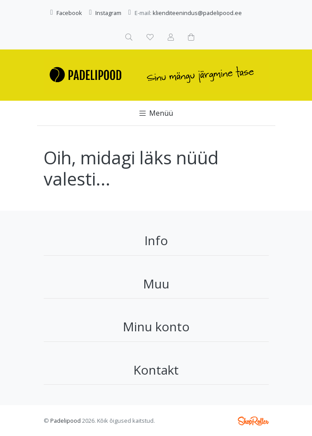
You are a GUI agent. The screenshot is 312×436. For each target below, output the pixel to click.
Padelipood (65, 421)
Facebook (69, 13)
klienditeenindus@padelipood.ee (197, 13)
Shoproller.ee (253, 421)
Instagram (108, 13)
